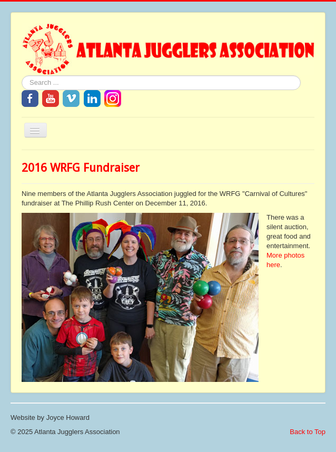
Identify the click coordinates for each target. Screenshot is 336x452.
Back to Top (307, 432)
